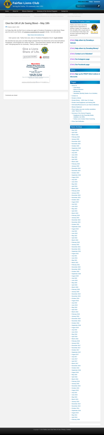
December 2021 (76, 247)
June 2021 (74, 258)
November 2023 (76, 197)
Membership (77, 91)
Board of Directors (78, 89)
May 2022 (74, 235)
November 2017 (76, 347)
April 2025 (74, 159)
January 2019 (75, 316)
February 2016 (76, 381)
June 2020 (74, 280)
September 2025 (76, 148)
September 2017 (76, 352)
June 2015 (74, 395)
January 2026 (75, 139)
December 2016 (76, 365)
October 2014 (75, 408)
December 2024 (76, 168)
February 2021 (76, 265)
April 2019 (74, 309)
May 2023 (74, 208)
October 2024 (75, 173)
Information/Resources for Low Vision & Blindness (48, 16)
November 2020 (76, 269)
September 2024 (76, 175)
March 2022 (75, 240)
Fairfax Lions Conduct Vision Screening (84, 119)
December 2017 (76, 345)
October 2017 (75, 350)
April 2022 (74, 238)
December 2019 (76, 294)
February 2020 (76, 289)
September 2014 (76, 410)
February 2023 (76, 215)
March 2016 (75, 379)
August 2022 (75, 229)
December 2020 (76, 267)
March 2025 (75, 161)
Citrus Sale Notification (74, 16)
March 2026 (75, 134)
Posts (91, 1)
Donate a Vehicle (78, 13)
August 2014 (75, 412)
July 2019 (74, 303)
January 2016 (75, 383)
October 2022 (75, 224)
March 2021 (75, 262)
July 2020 (74, 278)
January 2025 (75, 166)
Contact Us (64, 11)
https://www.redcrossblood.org (36, 35)
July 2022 (74, 231)
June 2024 (74, 182)
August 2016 (75, 372)
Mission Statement (27, 11)
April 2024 (74, 186)
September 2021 (76, 251)
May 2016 (74, 374)
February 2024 (76, 191)
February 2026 (76, 137)
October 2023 (75, 199)
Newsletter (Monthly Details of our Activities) (85, 93)
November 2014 (76, 406)
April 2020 (74, 285)
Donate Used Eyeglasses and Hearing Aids (17, 16)
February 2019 (76, 314)
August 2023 (75, 202)
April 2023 (74, 211)
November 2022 (76, 222)
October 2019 (75, 298)
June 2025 (74, 155)
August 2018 (75, 327)
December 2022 (76, 220)
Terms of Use (57, 429)
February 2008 (76, 419)
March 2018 (75, 338)
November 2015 (76, 386)
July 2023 (74, 204)
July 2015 (74, 392)
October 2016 (75, 368)
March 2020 (75, 287)
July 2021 (74, 256)
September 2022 (76, 226)
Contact (69, 429)
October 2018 (75, 323)
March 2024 (75, 188)
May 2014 (74, 415)
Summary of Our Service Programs (47, 11)
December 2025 (76, 141)
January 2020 (75, 291)
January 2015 (75, 401)
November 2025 (76, 143)
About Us (15, 11)
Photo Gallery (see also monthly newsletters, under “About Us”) (23, 13)
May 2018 (74, 334)
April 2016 (74, 377)
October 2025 (75, 146)
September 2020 (76, 273)
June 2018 (74, 332)
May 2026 (74, 130)
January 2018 (75, 343)
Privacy (63, 429)
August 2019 (75, 300)
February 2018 (76, 341)
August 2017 (75, 354)
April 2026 (74, 132)
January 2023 (75, 217)
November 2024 (76, 170)
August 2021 (75, 253)
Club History (77, 87)
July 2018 (74, 330)
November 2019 (76, 296)
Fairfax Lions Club (26, 3)
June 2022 (74, 233)
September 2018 (76, 325)
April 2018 (74, 336)
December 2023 (76, 195)
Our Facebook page (82, 65)
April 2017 (74, 361)
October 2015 (75, 388)
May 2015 (74, 397)
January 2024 (75, 193)
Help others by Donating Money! (87, 48)
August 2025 (75, 150)
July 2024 (74, 179)
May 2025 (74, 157)
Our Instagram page (82, 59)
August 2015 (75, 390)
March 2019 (75, 312)
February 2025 (76, 164)
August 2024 (75, 177)
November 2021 (76, 249)
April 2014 (74, 417)
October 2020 (75, 271)
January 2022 (75, 244)
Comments (97, 1)
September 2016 (76, 370)
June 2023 (74, 206)
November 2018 (76, 321)
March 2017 (75, 363)
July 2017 (74, 356)
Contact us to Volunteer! (84, 54)
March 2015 (75, 399)
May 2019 (74, 307)
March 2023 (75, 213)
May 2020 (74, 282)
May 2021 (74, 260)
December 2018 (76, 318)
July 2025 (74, 152)
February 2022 (76, 242)
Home (7, 11)
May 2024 (74, 184)
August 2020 (75, 276)
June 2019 (74, 305)
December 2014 (76, 404)
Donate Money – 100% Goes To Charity (57, 13)
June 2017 (74, 359)
